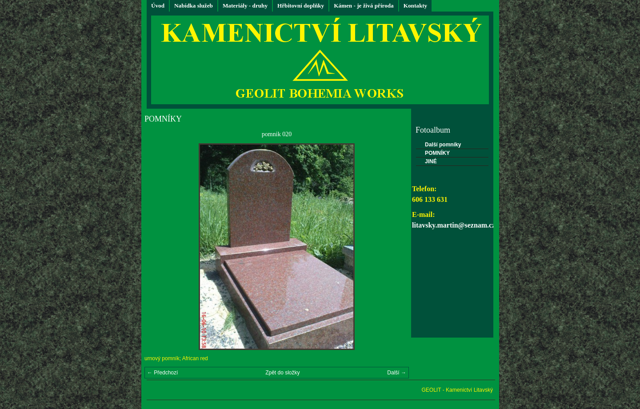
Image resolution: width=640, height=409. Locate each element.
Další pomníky (443, 145)
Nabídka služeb (193, 5)
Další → (396, 373)
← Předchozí (162, 373)
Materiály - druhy (245, 5)
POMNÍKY (437, 153)
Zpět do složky (282, 373)
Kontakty (416, 5)
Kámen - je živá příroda (364, 5)
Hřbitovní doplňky (300, 5)
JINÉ (431, 161)
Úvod (157, 5)
